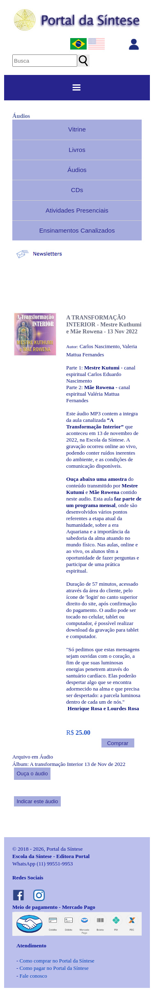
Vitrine (77, 129)
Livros (77, 149)
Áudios (76, 169)
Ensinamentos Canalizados (77, 230)
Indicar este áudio (37, 801)
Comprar (118, 743)
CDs (77, 189)
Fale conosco (33, 976)
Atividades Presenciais (77, 210)
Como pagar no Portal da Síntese (53, 968)
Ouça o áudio (32, 773)
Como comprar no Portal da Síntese (56, 961)
